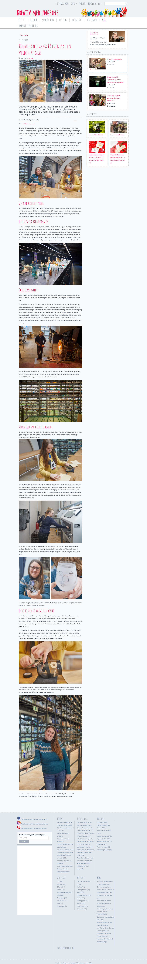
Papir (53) (80, 885)
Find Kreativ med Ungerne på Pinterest (34, 821)
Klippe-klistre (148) (103, 817)
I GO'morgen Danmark (65, 858)
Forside (22, 20)
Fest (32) (60, 896)
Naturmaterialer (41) (84, 887)
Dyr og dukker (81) (103, 831)
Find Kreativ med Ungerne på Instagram (32, 816)
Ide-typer (63, 20)
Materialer (92, 20)
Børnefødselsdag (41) (64, 885)
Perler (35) (80, 896)
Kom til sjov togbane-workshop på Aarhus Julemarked (114, 98)
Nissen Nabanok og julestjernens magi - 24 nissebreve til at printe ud (85, 831)
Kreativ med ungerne (37, 12)
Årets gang (77, 20)
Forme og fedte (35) (103, 839)
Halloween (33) (62, 893)
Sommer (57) (61, 876)
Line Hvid (30, 58)
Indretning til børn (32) (104, 842)
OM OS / (74, 3)
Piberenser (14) (82, 898)
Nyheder (33, 20)
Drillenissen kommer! (104, 926)
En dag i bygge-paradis (114, 59)
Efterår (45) (61, 879)
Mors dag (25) (62, 898)
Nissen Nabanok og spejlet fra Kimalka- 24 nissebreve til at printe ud (85, 839)
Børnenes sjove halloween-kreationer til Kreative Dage (105, 931)
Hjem (21, 35)
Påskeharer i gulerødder (85, 850)
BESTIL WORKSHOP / (62, 3)
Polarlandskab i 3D (83, 856)
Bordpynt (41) (101, 837)
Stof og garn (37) (83, 893)
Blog (104, 20)
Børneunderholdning (28, 26)
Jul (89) (59, 874)
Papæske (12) (82, 901)
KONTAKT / (82, 3)
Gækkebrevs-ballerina (84, 853)
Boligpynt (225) (102, 815)
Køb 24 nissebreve (95, 3)
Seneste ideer (48, 20)
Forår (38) (60, 887)
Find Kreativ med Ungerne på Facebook (34, 812)
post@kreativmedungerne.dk (90, 958)
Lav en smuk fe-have (117, 135)
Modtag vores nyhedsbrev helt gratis (32, 827)
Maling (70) (81, 879)
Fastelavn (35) (62, 890)
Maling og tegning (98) (104, 828)
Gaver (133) (101, 820)
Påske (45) (61, 882)
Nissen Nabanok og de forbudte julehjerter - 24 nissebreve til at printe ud (85, 823)
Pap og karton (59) (83, 882)
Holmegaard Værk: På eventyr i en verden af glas (104, 887)
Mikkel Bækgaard (28, 124)
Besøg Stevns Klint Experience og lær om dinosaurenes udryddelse (115, 79)
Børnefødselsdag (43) (104, 834)
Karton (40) (81, 890)
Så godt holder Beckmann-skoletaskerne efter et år (105, 909)
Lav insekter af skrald (96, 135)
